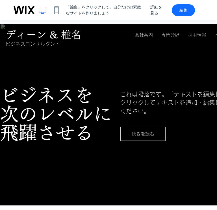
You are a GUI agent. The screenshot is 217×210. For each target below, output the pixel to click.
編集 (183, 10)
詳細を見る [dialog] (156, 10)
